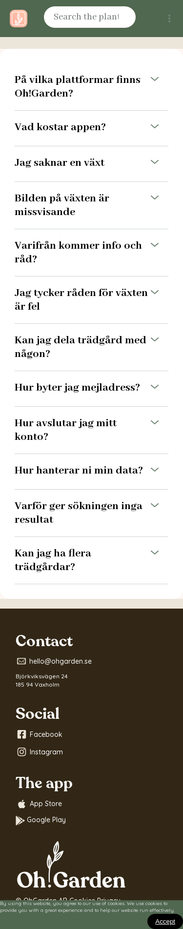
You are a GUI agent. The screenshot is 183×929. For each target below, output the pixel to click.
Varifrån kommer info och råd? (91, 252)
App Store (39, 804)
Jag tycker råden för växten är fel (91, 300)
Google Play (41, 820)
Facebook (39, 734)
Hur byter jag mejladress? (91, 388)
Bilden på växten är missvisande (91, 205)
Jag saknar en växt (91, 164)
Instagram (39, 752)
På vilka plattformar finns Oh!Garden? (91, 86)
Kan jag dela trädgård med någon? (91, 347)
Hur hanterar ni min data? (91, 471)
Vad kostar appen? (91, 128)
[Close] (165, 921)
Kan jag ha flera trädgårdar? (91, 560)
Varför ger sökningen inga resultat (91, 513)
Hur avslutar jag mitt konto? (91, 430)
